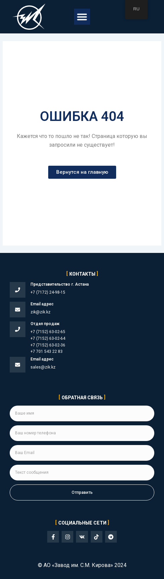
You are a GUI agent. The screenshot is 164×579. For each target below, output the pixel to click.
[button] (82, 17)
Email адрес (42, 304)
